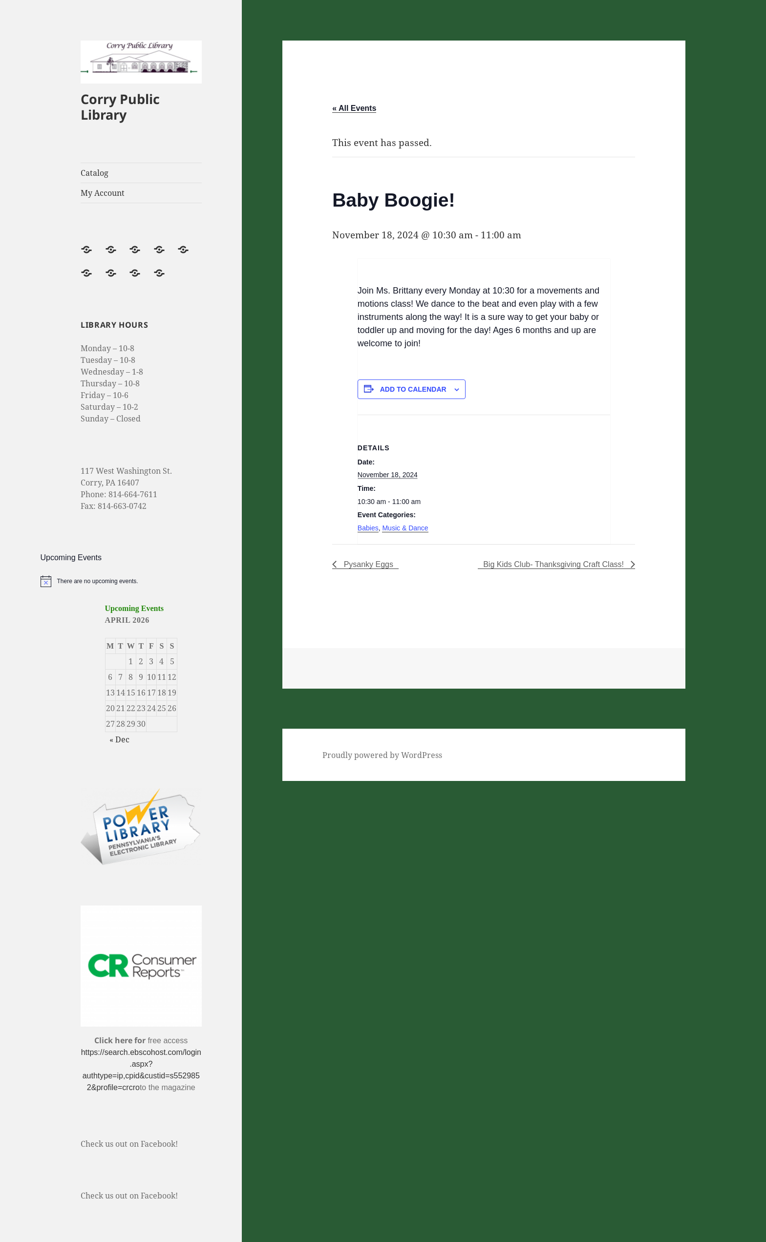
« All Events (354, 108)
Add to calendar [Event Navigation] (413, 389)
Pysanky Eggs (367, 564)
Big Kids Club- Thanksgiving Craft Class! (554, 564)
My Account (103, 193)
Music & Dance (405, 528)
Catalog (94, 173)
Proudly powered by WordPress (382, 755)
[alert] (141, 581)
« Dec (119, 739)
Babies (368, 528)
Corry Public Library (120, 107)
